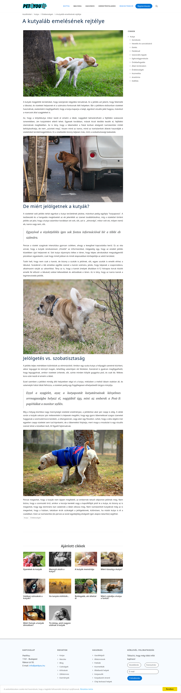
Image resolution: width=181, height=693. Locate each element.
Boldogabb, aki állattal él (85, 597)
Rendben (170, 689)
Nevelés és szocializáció (142, 43)
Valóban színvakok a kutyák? (33, 597)
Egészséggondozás (140, 58)
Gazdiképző (99, 655)
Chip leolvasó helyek (103, 681)
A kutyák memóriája (84, 569)
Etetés (134, 47)
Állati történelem (139, 66)
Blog (61, 663)
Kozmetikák (99, 666)
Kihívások (64, 670)
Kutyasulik (98, 674)
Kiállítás (135, 81)
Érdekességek (47, 14)
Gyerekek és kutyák (32, 569)
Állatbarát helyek (101, 670)
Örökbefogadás (138, 62)
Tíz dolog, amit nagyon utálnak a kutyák (60, 624)
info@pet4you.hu (37, 665)
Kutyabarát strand (102, 677)
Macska (63, 659)
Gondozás (136, 40)
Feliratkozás (134, 678)
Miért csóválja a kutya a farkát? (111, 597)
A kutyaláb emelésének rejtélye (68, 14)
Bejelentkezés (143, 6)
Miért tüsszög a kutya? (111, 569)
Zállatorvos (64, 674)
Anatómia (136, 77)
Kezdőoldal (27, 14)
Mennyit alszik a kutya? (56, 570)
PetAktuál (136, 51)
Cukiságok (64, 666)
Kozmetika (136, 73)
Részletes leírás (86, 689)
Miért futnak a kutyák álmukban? (33, 624)
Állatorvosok (99, 659)
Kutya (36, 14)
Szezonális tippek (139, 55)
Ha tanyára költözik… (59, 596)
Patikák (97, 663)
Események (64, 677)
